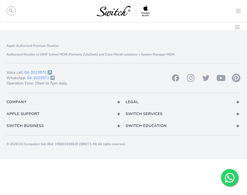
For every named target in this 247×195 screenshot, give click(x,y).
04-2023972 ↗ (38, 72)
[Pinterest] (236, 78)
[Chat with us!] (229, 177)
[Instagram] (190, 78)
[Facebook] (175, 78)
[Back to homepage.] (123, 10)
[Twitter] (206, 78)
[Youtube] (221, 78)
